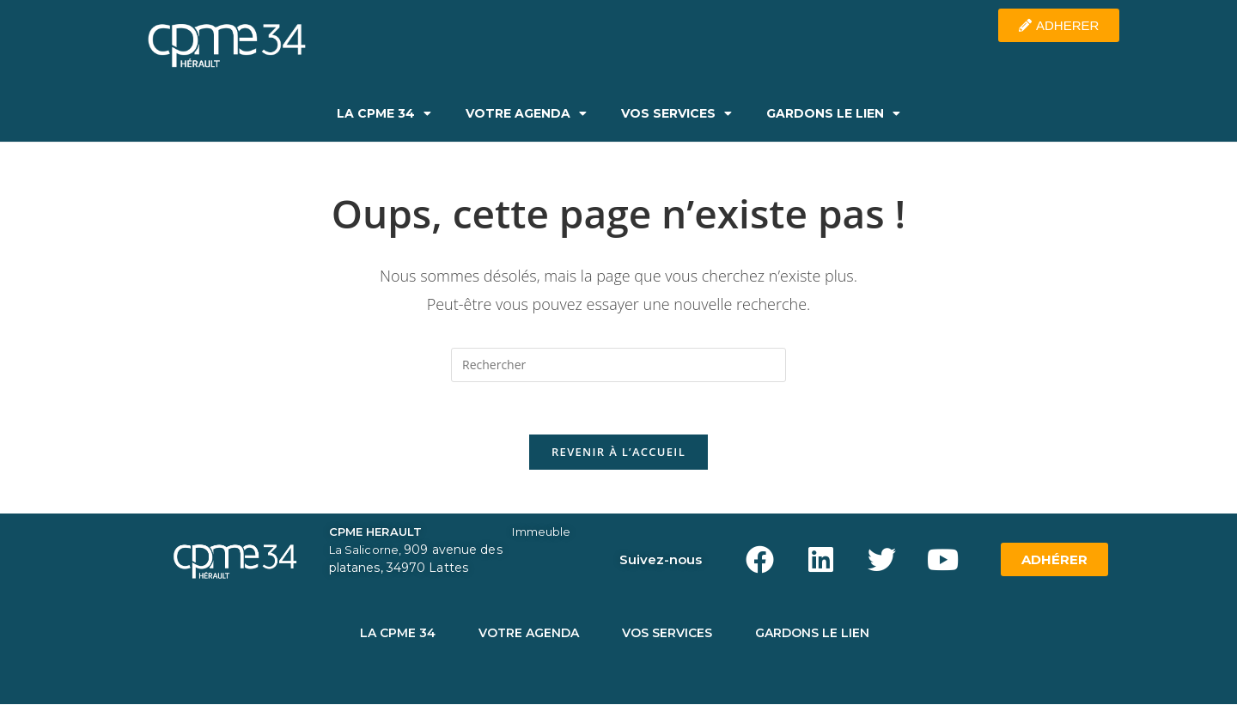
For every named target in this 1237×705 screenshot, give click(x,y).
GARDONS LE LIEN (833, 113)
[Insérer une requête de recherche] (618, 365)
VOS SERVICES (676, 113)
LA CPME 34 (384, 113)
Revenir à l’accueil (618, 451)
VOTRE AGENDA (526, 113)
